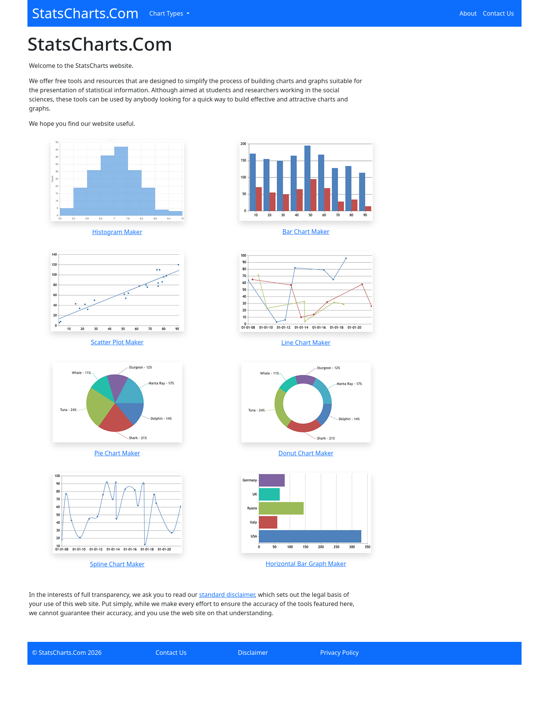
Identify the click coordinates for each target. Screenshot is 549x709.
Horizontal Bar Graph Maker (306, 563)
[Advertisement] (463, 321)
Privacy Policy (339, 652)
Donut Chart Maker (305, 453)
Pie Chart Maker (117, 453)
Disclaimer (253, 652)
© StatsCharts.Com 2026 (66, 652)
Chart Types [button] (167, 13)
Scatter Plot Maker (117, 342)
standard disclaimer (227, 594)
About (468, 13)
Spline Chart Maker (117, 564)
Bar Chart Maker (306, 231)
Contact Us (498, 13)
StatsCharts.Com (85, 13)
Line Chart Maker (306, 342)
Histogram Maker (117, 232)
